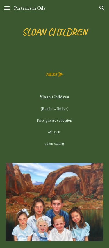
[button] (7, 8)
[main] (55, 32)
